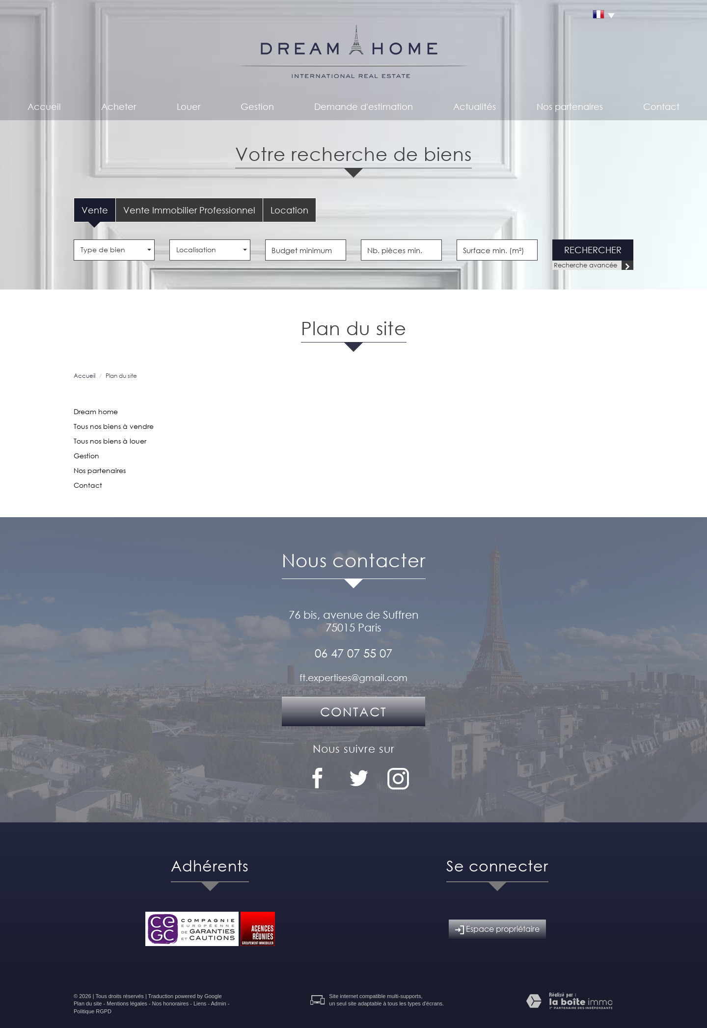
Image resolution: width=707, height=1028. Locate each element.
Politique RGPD (92, 1011)
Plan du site (88, 1003)
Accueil (44, 106)
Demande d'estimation (363, 106)
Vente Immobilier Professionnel (189, 210)
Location (289, 210)
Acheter (118, 106)
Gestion (257, 106)
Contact (661, 106)
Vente (95, 210)
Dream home (96, 411)
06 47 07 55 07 (353, 652)
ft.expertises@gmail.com (353, 677)
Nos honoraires (170, 1003)
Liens (199, 1003)
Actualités (474, 106)
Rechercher (593, 249)
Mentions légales (127, 1003)
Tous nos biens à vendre (114, 426)
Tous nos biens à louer (110, 441)
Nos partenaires (570, 106)
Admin (218, 1003)
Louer (188, 106)
